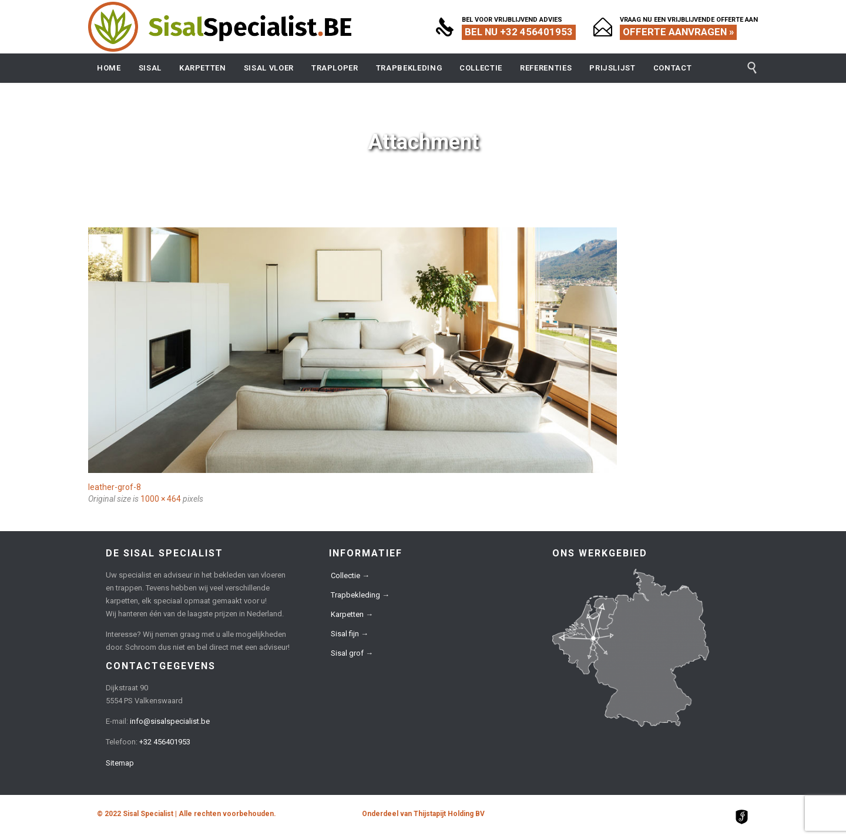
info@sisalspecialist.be (170, 721)
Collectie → (350, 575)
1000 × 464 (160, 499)
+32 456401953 (164, 741)
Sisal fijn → (349, 633)
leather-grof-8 (114, 487)
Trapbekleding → (360, 594)
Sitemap (120, 763)
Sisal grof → (352, 653)
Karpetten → (352, 614)
